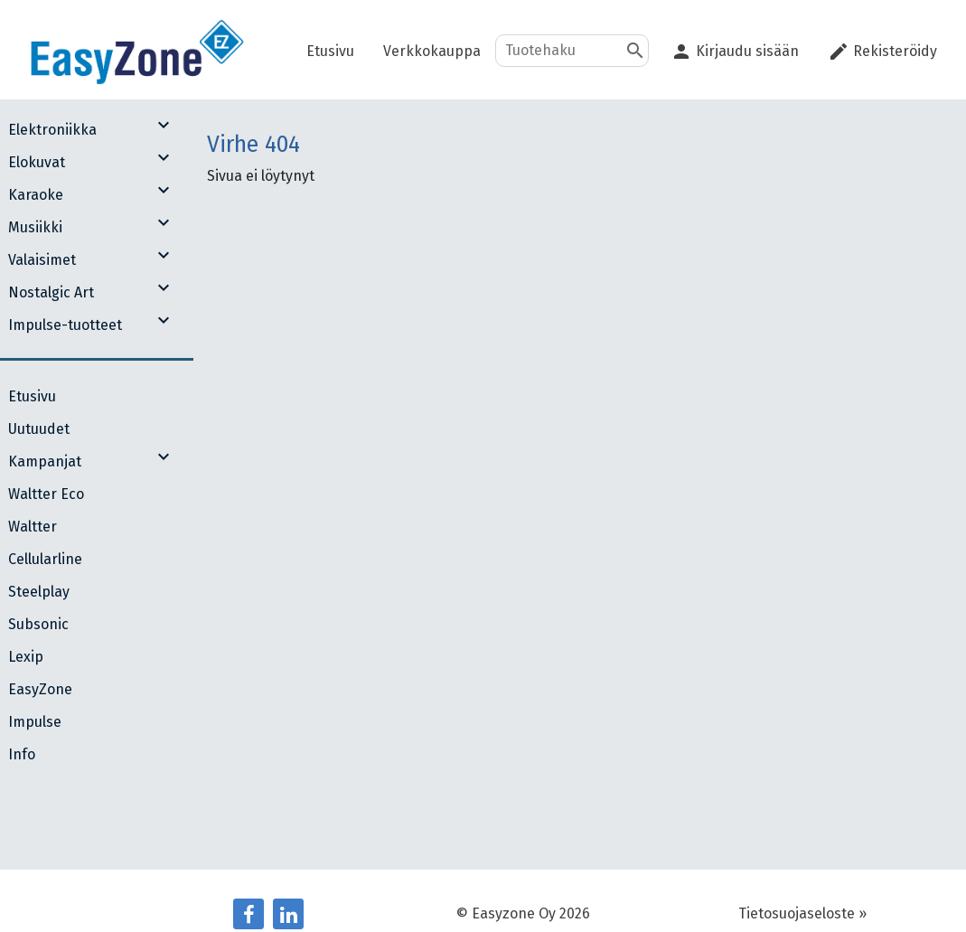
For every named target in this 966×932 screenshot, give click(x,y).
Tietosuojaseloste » (802, 913)
